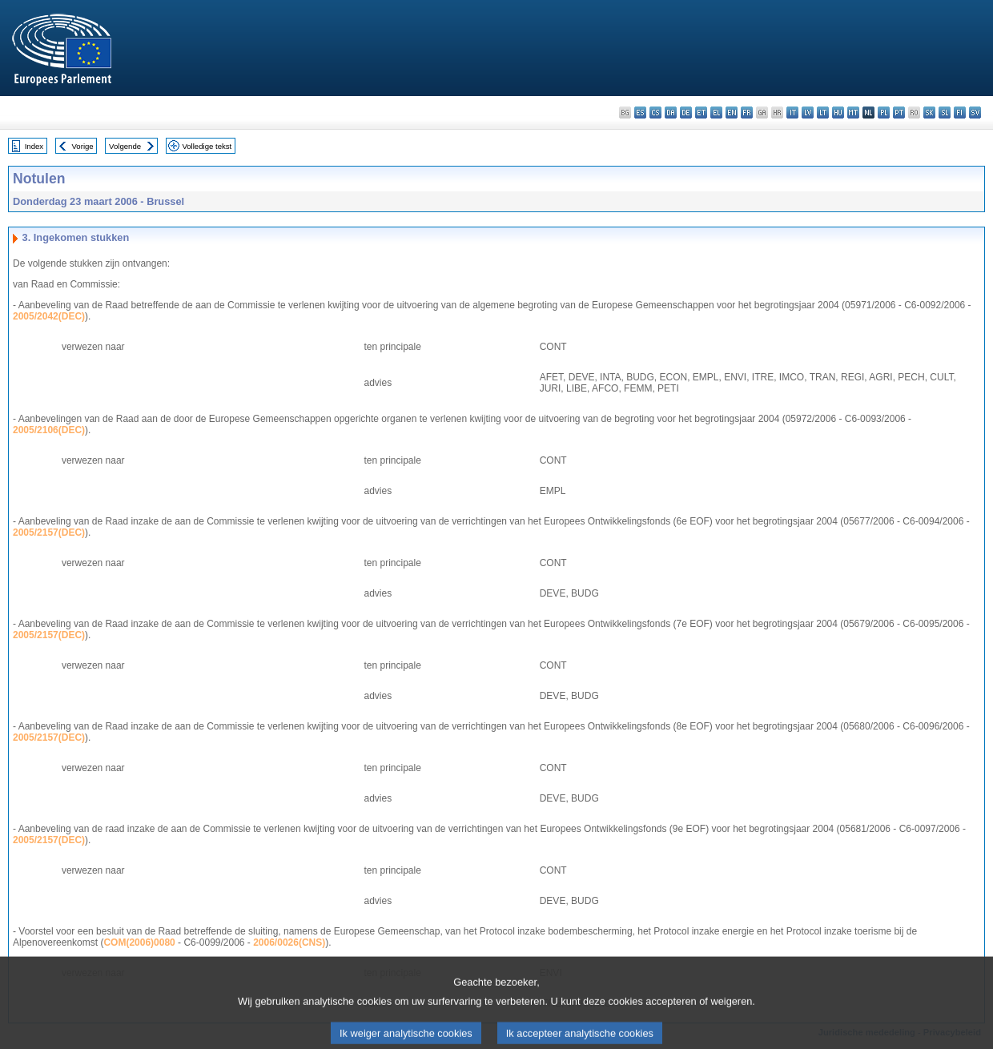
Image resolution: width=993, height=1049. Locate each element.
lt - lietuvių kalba (823, 113)
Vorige (83, 146)
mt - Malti (853, 113)
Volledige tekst (206, 146)
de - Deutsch (686, 113)
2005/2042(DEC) (49, 316)
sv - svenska (975, 113)
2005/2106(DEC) (49, 430)
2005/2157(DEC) (49, 532)
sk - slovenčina (929, 113)
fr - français (747, 113)
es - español (640, 113)
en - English (732, 113)
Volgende (125, 146)
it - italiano (792, 113)
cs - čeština (655, 113)
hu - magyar (838, 113)
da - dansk (671, 113)
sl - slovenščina (945, 113)
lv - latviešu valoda (808, 113)
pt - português (899, 113)
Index (34, 146)
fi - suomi (960, 113)
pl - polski (884, 113)
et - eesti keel (701, 113)
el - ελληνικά (716, 113)
